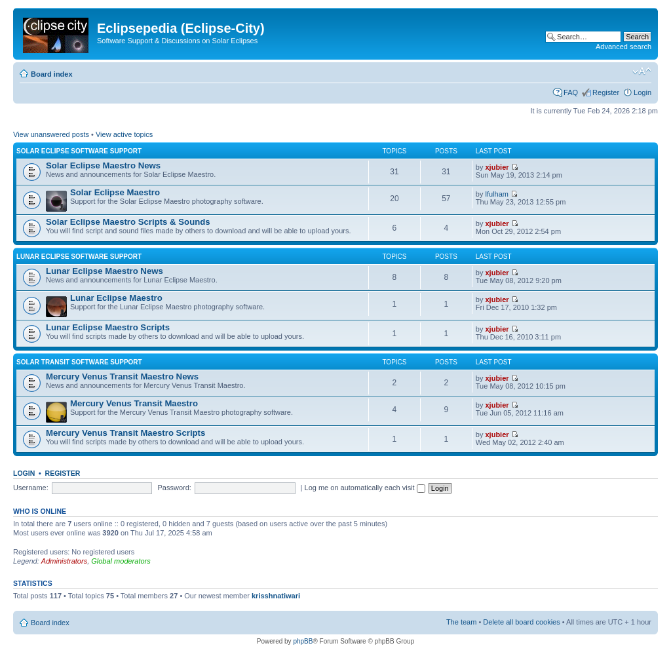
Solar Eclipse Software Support (79, 151)
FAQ (571, 92)
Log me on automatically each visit (365, 488)
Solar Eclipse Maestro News (103, 165)
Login (642, 92)
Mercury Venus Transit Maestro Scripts (125, 433)
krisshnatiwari (276, 596)
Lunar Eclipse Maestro (116, 298)
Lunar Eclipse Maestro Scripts (108, 327)
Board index (52, 74)
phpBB (303, 641)
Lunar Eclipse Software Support (79, 256)
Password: (174, 488)
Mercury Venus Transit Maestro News (122, 376)
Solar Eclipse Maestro (115, 192)
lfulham (497, 194)
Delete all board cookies (521, 622)
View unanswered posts (51, 134)
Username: (30, 488)
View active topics (124, 134)
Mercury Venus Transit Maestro (134, 403)
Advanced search (623, 46)
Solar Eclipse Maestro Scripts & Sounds (128, 222)
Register (605, 92)
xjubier (497, 167)
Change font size (641, 71)
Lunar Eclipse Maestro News (104, 271)
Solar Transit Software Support (79, 362)
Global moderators (121, 561)
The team (461, 622)
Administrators (64, 561)
